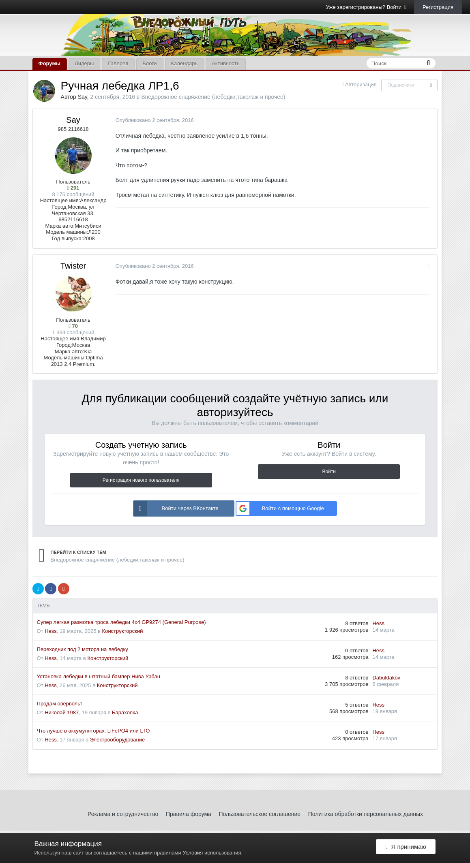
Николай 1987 (62, 712)
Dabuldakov (386, 678)
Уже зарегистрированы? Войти (366, 7)
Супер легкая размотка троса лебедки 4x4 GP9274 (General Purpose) (121, 622)
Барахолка (125, 712)
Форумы (50, 63)
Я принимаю (406, 847)
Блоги (149, 63)
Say (82, 97)
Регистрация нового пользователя (141, 480)
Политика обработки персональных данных (365, 814)
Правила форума (188, 814)
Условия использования (211, 853)
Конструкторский (122, 631)
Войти (329, 471)
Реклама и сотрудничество (123, 814)
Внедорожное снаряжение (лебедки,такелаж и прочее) (213, 97)
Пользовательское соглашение (259, 814)
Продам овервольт (59, 704)
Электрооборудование (117, 740)
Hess (51, 631)
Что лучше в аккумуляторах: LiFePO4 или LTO (93, 731)
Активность (225, 63)
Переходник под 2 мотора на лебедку (82, 649)
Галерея (118, 63)
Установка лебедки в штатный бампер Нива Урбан (98, 676)
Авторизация (361, 84)
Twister (73, 265)
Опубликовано (153, 120)
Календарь (184, 63)
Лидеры (84, 63)
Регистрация (438, 7)
